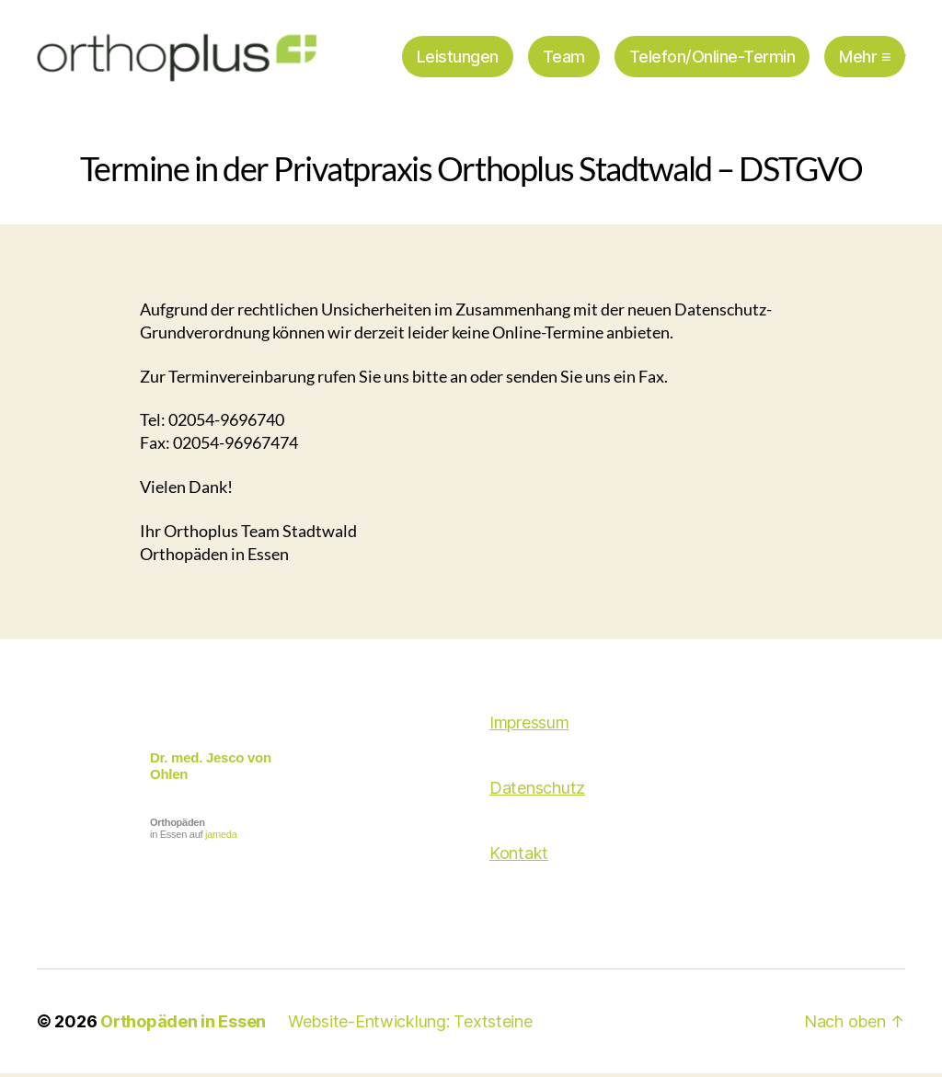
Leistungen (458, 57)
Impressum (529, 726)
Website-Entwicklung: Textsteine (410, 1025)
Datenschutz (537, 791)
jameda (220, 837)
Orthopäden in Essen (183, 1025)
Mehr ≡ (864, 57)
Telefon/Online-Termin (712, 57)
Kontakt (518, 856)
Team (564, 57)
